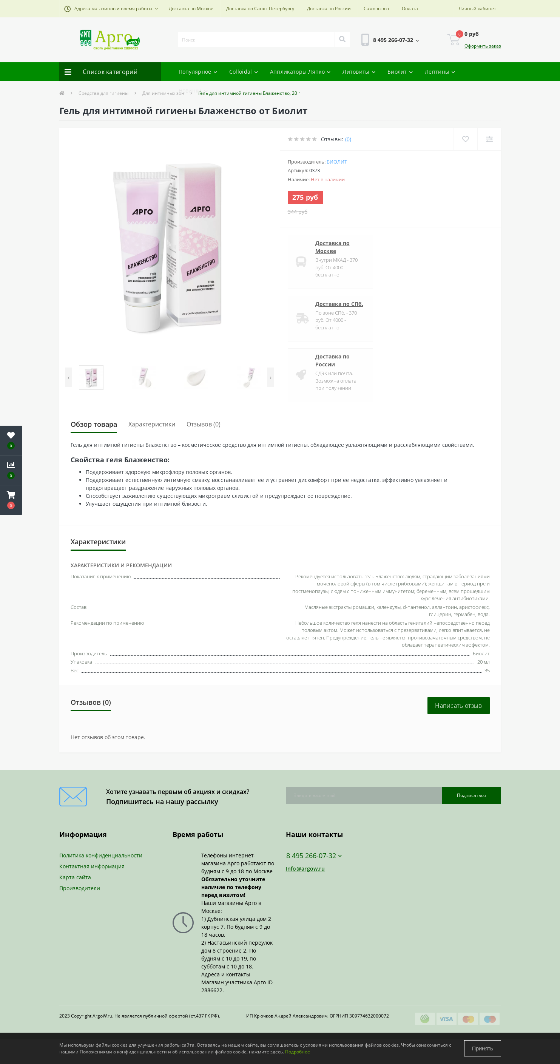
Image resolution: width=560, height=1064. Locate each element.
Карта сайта (75, 877)
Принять (482, 1048)
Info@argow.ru (305, 868)
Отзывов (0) (204, 424)
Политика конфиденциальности (100, 855)
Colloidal (243, 71)
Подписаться (471, 795)
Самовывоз (376, 8)
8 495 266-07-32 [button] (314, 855)
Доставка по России (329, 8)
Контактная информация (92, 866)
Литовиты (358, 71)
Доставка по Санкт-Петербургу (260, 8)
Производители (79, 888)
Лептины (440, 71)
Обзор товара (94, 424)
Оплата (410, 8)
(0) (348, 139)
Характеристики (151, 424)
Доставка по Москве (191, 8)
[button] (111, 8)
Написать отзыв (458, 705)
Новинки (193, 90)
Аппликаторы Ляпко (300, 71)
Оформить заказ (482, 46)
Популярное (198, 71)
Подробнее (297, 1052)
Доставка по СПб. (339, 303)
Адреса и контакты (225, 974)
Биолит (400, 71)
